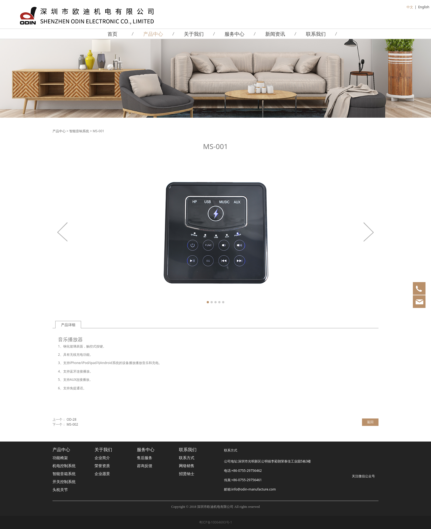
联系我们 (316, 34)
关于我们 (194, 34)
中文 (410, 7)
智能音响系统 (79, 131)
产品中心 (153, 34)
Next (368, 231)
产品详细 (68, 324)
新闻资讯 (275, 34)
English (423, 7)
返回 (370, 422)
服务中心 (234, 34)
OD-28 (71, 419)
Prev (62, 231)
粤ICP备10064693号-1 (215, 522)
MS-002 (72, 424)
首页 (112, 34)
